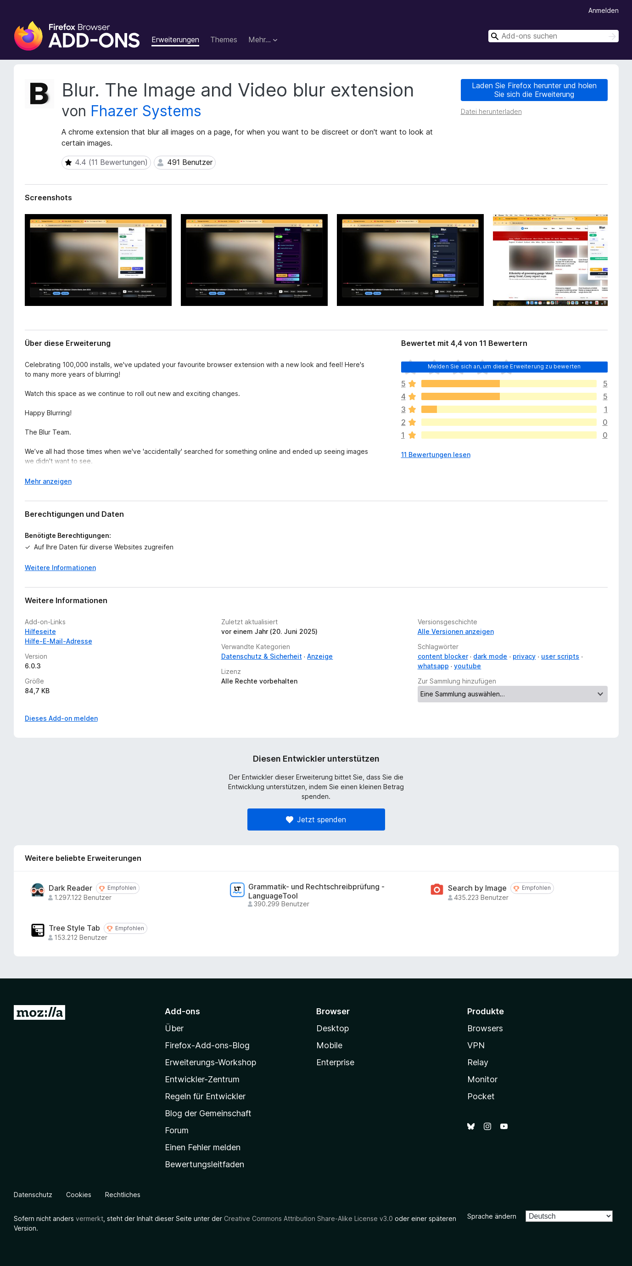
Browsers (485, 1028)
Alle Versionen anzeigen (456, 631)
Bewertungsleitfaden (204, 1164)
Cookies (78, 1194)
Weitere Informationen (60, 567)
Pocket (481, 1096)
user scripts (560, 656)
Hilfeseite (40, 631)
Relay (477, 1062)
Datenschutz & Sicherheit (261, 656)
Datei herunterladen (491, 111)
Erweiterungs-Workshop (210, 1062)
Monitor (482, 1079)
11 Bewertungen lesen (435, 454)
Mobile (329, 1045)
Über (174, 1028)
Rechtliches (122, 1194)
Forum (177, 1130)
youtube (467, 666)
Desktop (332, 1028)
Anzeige (320, 656)
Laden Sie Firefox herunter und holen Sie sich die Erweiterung (534, 90)
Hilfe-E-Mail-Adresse (58, 641)
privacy (524, 656)
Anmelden (603, 10)
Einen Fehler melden (202, 1147)
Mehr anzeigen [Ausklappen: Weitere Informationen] (48, 481)
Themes (223, 39)
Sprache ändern (491, 1216)
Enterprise (335, 1062)
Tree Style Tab (74, 928)
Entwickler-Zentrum (202, 1079)
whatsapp (433, 666)
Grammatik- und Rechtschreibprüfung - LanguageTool (316, 891)
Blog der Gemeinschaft (208, 1113)
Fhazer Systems (145, 111)
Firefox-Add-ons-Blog (207, 1045)
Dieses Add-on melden (61, 718)
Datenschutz (33, 1194)
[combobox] (553, 36)
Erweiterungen (175, 39)
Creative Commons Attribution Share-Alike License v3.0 (308, 1218)
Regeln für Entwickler (205, 1096)
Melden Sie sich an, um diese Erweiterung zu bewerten (504, 366)
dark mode (490, 656)
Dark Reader (70, 888)
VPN (476, 1045)
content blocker (443, 656)
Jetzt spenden (316, 819)
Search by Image (477, 888)
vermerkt (89, 1218)
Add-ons (182, 1011)
